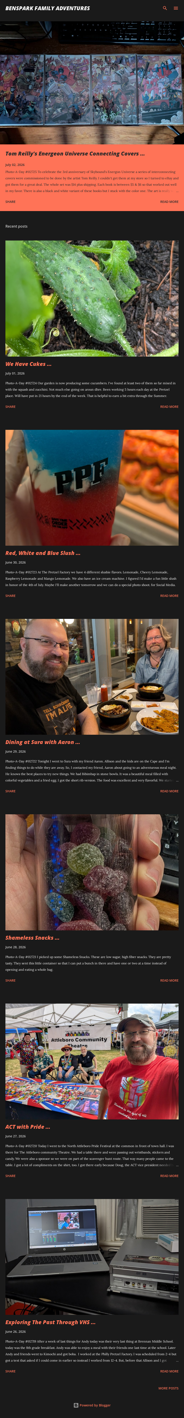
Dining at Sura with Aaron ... (42, 742)
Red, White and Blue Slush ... (43, 553)
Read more (169, 201)
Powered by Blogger (92, 1405)
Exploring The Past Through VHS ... (50, 1322)
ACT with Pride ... (27, 1126)
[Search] (165, 8)
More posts (168, 1388)
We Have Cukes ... (28, 363)
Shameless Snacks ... (32, 937)
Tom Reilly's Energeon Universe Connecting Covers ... (75, 153)
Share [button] (10, 201)
